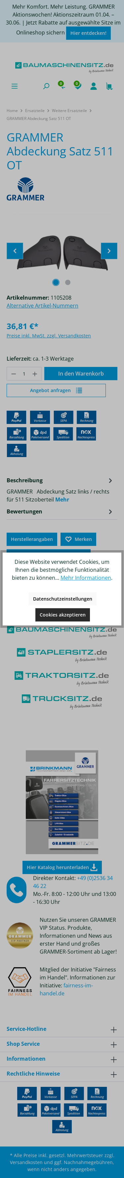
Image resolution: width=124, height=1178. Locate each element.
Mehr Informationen (86, 577)
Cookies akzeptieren (63, 615)
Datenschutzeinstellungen (62, 599)
